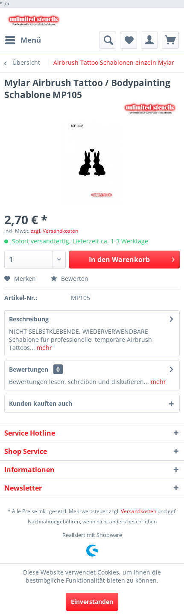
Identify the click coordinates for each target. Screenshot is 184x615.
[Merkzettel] (128, 40)
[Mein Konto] (149, 40)
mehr (43, 348)
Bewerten (69, 278)
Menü (23, 39)
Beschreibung (29, 319)
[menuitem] (22, 40)
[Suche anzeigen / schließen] (107, 40)
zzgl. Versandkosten (54, 230)
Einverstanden (92, 602)
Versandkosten (138, 511)
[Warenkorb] (170, 40)
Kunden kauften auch (40, 403)
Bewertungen (28, 369)
